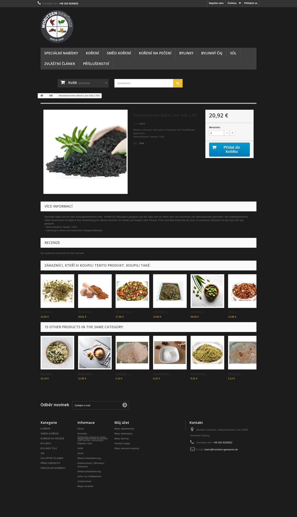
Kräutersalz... (199, 373)
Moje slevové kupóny (126, 448)
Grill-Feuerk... (160, 311)
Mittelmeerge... (124, 311)
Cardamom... (198, 311)
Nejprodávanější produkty (92, 438)
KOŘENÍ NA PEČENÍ (155, 53)
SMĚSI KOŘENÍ (119, 53)
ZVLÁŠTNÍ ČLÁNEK (59, 63)
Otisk (80, 453)
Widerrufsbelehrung (89, 458)
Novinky (82, 433)
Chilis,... (232, 311)
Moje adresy (121, 438)
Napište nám (216, 3)
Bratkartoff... (85, 373)
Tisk (141, 143)
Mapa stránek (85, 486)
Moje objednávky (124, 428)
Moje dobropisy (123, 433)
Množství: (214, 127)
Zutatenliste (84, 481)
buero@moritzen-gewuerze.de (221, 449)
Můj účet (121, 422)
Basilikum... (47, 311)
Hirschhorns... (162, 373)
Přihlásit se (250, 3)
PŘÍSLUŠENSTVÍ (96, 63)
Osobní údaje (122, 443)
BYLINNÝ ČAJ (211, 53)
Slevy (80, 428)
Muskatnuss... (85, 311)
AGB (80, 448)
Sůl (233, 53)
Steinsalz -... (123, 373)
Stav (135, 123)
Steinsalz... (235, 373)
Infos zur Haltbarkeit (89, 476)
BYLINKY (186, 53)
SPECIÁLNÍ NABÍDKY (61, 53)
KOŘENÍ (92, 53)
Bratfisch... (47, 373)
